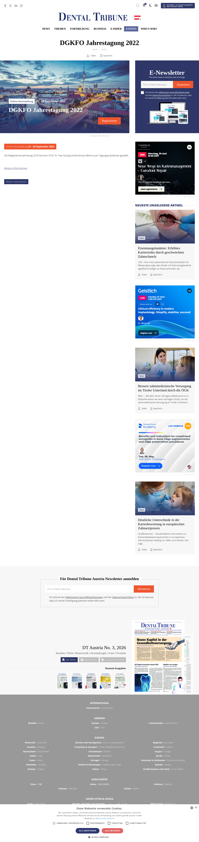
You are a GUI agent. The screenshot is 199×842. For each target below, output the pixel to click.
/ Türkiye (99, 769)
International (99, 703)
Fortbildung (79, 28)
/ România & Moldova (163, 760)
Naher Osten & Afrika (99, 798)
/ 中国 (36, 784)
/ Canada (99, 723)
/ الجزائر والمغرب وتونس (99, 803)
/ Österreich (36, 742)
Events (131, 28)
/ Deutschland (36, 751)
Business (100, 28)
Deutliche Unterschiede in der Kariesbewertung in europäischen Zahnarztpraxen (161, 524)
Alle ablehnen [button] (112, 830)
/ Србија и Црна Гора (99, 764)
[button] (99, 837)
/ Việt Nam (67, 788)
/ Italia (36, 755)
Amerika (99, 718)
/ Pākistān (163, 784)
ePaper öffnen (89, 659)
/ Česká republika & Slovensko (99, 747)
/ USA (99, 727)
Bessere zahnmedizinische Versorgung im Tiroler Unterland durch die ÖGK (164, 388)
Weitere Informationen (15, 168)
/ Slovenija (36, 764)
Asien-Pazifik (99, 779)
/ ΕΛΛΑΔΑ (99, 751)
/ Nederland (99, 755)
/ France (163, 747)
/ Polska (36, 760)
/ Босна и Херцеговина (99, 742)
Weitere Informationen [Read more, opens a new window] (105, 818)
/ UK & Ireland (163, 769)
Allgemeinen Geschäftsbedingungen (174, 92)
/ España (163, 764)
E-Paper (116, 28)
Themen (60, 28)
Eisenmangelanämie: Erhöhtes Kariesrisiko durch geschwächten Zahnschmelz (161, 252)
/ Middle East (162, 803)
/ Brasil (36, 723)
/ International (99, 708)
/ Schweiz (35, 769)
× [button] (196, 808)
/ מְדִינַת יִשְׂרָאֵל (36, 803)
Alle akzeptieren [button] (87, 830)
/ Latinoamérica (163, 723)
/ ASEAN (131, 788)
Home (95, 49)
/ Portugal (99, 760)
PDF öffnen (69, 659)
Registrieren (109, 120)
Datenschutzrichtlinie (161, 95)
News (46, 28)
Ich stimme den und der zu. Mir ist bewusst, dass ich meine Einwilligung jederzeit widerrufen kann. (168, 95)
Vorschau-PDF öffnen (113, 659)
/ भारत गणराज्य (99, 784)
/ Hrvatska (36, 747)
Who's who (149, 28)
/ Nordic (163, 755)
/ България (163, 742)
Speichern (107, 55)
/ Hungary (163, 751)
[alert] (99, 823)
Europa (99, 737)
